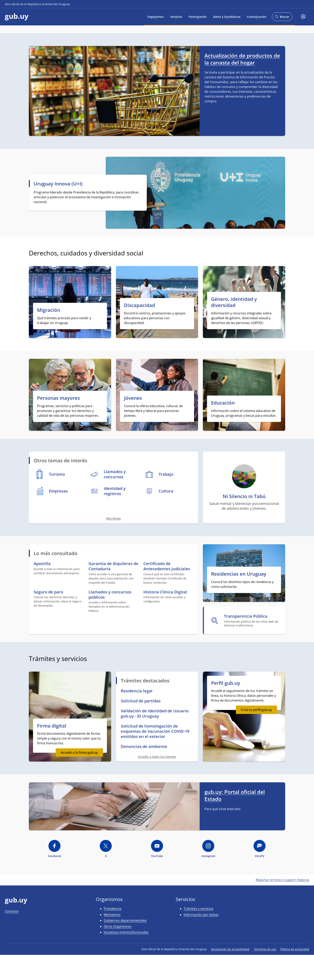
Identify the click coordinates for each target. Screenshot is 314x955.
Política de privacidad (294, 949)
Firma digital (51, 726)
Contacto (12, 911)
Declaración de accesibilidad (230, 949)
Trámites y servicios (198, 908)
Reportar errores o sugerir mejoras (282, 880)
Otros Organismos (118, 926)
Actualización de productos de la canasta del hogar (242, 59)
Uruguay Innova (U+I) (58, 183)
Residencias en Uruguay (238, 574)
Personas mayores (58, 398)
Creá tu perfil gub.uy (256, 710)
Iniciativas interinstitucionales (126, 932)
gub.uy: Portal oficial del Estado (234, 795)
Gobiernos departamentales (125, 920)
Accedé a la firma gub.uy (79, 752)
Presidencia (112, 908)
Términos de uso (265, 949)
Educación (223, 403)
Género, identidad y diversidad (234, 302)
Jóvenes (133, 398)
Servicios (176, 16)
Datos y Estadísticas (227, 16)
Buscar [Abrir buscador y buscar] (282, 18)
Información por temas (201, 914)
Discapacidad (139, 305)
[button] (303, 16)
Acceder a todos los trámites (157, 757)
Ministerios (112, 914)
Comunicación (256, 16)
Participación (198, 16)
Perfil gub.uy (225, 683)
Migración (48, 310)
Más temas (113, 518)
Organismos (155, 16)
